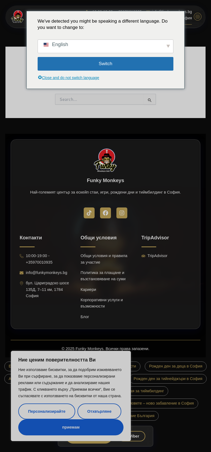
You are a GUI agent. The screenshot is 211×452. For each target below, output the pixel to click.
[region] (71, 396)
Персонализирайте (46, 411)
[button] (197, 16)
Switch (105, 63)
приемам (71, 427)
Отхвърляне (99, 411)
